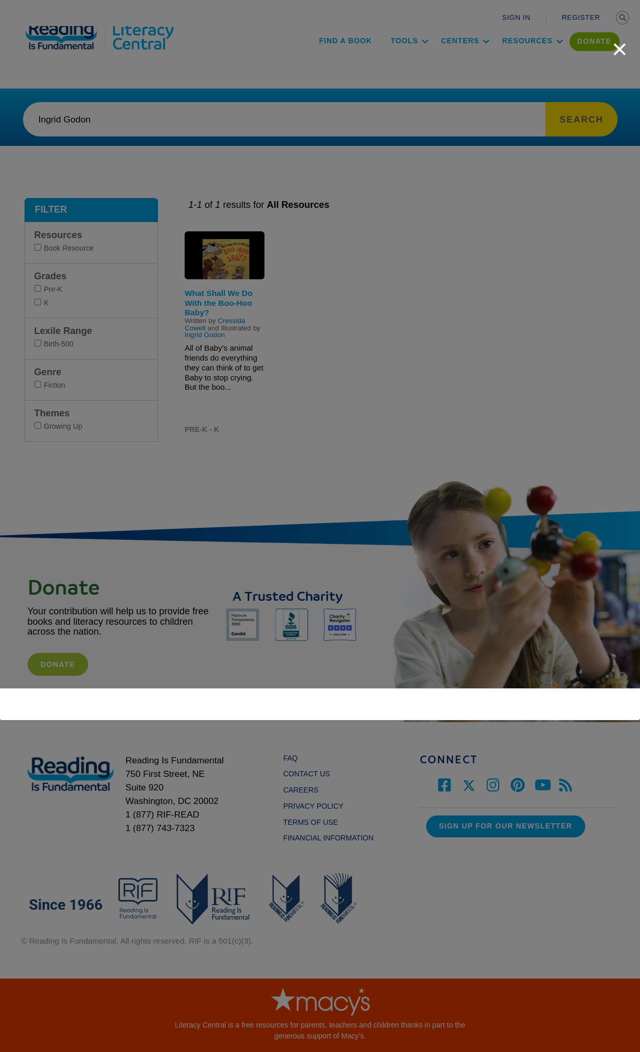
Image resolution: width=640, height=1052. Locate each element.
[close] (619, 43)
